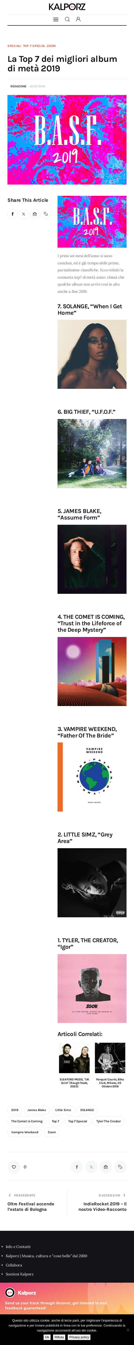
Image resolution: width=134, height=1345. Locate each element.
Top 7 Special (34, 46)
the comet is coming (27, 1121)
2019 (14, 1110)
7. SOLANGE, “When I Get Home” (90, 309)
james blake (36, 1110)
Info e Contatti (18, 1246)
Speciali (14, 46)
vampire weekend (24, 1132)
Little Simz (63, 1110)
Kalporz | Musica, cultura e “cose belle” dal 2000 (46, 1255)
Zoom (51, 46)
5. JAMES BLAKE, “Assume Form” (79, 514)
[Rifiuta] (127, 1329)
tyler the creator (108, 1121)
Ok (47, 1337)
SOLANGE (87, 1110)
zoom (52, 1132)
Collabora (14, 1265)
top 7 (55, 1121)
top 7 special (77, 1121)
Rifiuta (59, 1337)
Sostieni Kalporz (20, 1274)
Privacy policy (79, 1337)
